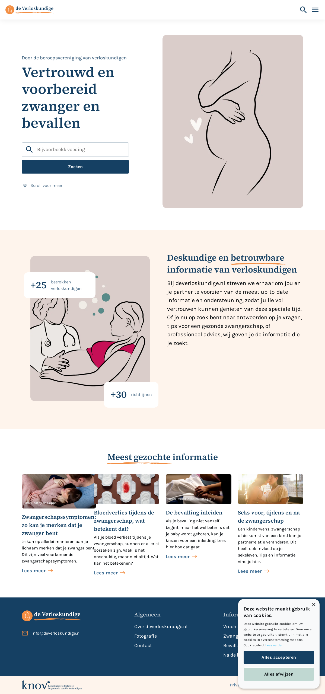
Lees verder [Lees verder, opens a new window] (273, 645)
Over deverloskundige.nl (160, 626)
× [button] (313, 605)
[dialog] (279, 644)
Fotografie (145, 636)
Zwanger (233, 636)
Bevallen (232, 645)
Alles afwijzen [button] (279, 674)
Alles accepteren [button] (279, 657)
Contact (143, 645)
